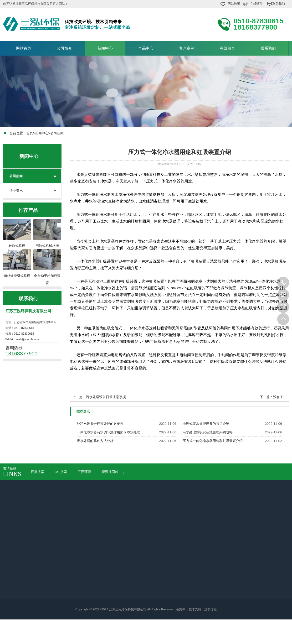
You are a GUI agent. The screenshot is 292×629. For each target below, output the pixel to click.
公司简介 (64, 48)
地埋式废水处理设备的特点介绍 (206, 424)
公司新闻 (57, 133)
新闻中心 (105, 48)
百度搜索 (37, 472)
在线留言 (256, 3)
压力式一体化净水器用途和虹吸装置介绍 (213, 441)
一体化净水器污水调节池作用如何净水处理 (108, 432)
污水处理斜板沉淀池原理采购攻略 (208, 432)
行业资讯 (16, 190)
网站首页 (23, 48)
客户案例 (186, 48)
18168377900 (283, 283)
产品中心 (146, 48)
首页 (29, 133)
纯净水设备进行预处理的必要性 (100, 424)
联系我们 (278, 3)
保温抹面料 (110, 472)
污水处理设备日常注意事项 (106, 397)
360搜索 (61, 472)
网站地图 (234, 3)
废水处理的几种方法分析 (95, 441)
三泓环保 (84, 472)
